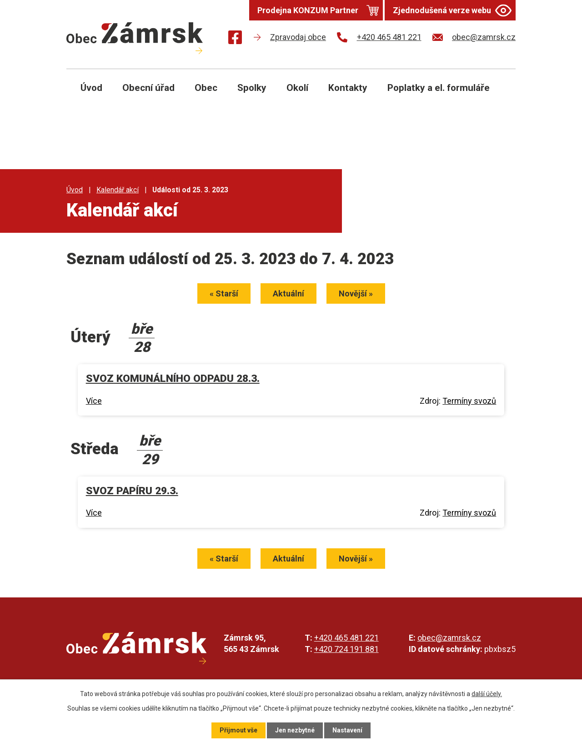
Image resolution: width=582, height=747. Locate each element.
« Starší (224, 293)
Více (94, 401)
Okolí (297, 87)
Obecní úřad (148, 87)
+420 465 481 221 (346, 637)
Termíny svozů (469, 401)
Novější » (356, 293)
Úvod (91, 87)
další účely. (487, 693)
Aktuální (288, 293)
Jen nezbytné (295, 730)
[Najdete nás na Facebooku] (235, 38)
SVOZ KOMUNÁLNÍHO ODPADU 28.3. (173, 378)
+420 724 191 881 (346, 649)
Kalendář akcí (117, 189)
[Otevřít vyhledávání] (498, 94)
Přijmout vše (238, 730)
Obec (206, 87)
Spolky (251, 87)
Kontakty (347, 87)
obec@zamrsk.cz (449, 637)
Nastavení (347, 730)
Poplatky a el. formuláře (438, 87)
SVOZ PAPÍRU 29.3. (132, 491)
